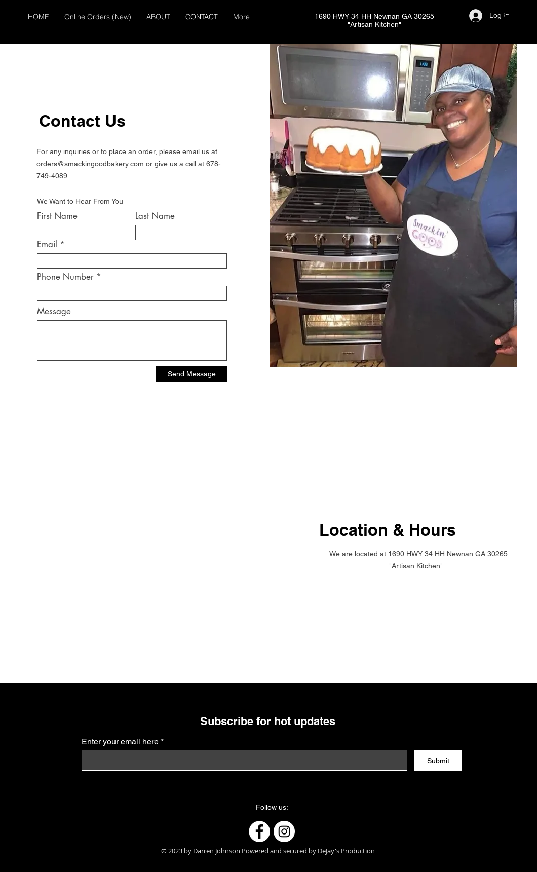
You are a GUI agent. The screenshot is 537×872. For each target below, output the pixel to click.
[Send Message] (191, 374)
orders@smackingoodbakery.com (90, 164)
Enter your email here (120, 742)
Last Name (155, 216)
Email (47, 244)
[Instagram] (284, 831)
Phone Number (65, 277)
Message (54, 311)
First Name (57, 216)
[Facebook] (259, 831)
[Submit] (438, 760)
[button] (508, 21)
